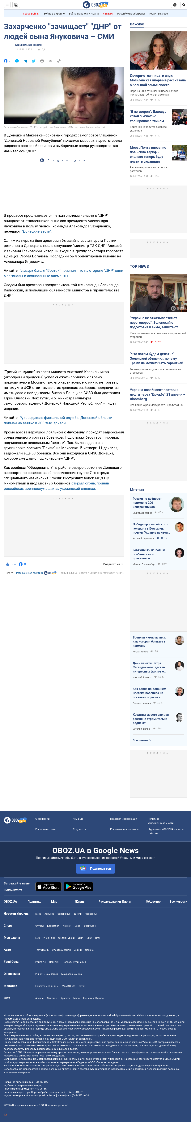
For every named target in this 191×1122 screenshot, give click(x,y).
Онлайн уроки (66, 937)
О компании (42, 818)
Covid (81, 986)
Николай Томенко (142, 677)
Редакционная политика (29, 573)
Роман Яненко (140, 651)
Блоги (126, 901)
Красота (65, 998)
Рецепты (40, 962)
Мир (54, 901)
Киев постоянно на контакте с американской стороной (158, 335)
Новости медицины (46, 986)
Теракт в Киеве (158, 13)
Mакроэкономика (71, 974)
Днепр (78, 913)
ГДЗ (37, 937)
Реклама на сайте (45, 829)
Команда (78, 818)
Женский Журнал (93, 998)
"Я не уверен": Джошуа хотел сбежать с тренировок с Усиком (148, 116)
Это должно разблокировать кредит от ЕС (156, 404)
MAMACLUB (68, 986)
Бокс (77, 925)
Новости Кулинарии (74, 962)
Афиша (39, 998)
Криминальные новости (28, 45)
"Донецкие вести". (37, 231)
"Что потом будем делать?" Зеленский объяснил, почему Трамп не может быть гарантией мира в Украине (156, 359)
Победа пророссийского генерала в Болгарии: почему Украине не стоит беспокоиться (151, 528)
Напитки (54, 962)
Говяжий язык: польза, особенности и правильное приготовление (149, 554)
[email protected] (48, 1095)
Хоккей (67, 925)
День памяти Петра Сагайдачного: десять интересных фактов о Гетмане (149, 667)
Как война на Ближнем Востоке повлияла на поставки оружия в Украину (149, 693)
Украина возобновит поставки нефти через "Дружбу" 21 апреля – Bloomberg (157, 394)
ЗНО (89, 937)
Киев (38, 913)
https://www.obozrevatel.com (130, 1015)
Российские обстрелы (131, 13)
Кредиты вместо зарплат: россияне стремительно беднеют (151, 719)
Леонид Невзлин (142, 703)
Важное (137, 24)
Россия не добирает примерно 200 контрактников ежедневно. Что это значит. (147, 503)
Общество (153, 901)
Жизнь (80, 901)
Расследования (110, 901)
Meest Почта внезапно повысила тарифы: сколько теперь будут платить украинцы (148, 154)
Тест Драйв (42, 949)
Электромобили (61, 949)
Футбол (39, 925)
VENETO (108, 13)
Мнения (137, 489)
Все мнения (140, 740)
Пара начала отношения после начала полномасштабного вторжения (154, 92)
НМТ (97, 937)
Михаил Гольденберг (144, 564)
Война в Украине (54, 13)
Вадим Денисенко (142, 513)
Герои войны (31, 13)
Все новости (178, 901)
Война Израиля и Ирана (84, 13)
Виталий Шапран (142, 729)
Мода (76, 998)
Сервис (89, 949)
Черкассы (91, 913)
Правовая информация (123, 818)
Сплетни (52, 998)
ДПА (80, 937)
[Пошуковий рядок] (183, 5)
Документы (79, 829)
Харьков (49, 913)
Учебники (49, 937)
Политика (34, 901)
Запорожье (63, 913)
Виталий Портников (144, 538)
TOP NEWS (139, 266)
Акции (78, 949)
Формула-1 (90, 925)
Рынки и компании (46, 974)
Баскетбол (53, 925)
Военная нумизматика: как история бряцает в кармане (149, 641)
